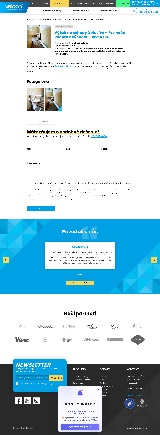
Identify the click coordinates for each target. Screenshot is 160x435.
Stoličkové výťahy (44, 19)
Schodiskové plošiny (82, 379)
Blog (100, 3)
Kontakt (110, 3)
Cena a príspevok (60, 3)
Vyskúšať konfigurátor (80, 427)
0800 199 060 (99, 136)
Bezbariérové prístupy (51, 10)
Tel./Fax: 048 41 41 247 (136, 388)
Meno (30, 149)
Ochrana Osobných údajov (24, 428)
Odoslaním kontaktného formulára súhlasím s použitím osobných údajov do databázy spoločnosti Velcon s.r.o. (82, 183)
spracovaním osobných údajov (42, 383)
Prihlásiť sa (56, 377)
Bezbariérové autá (109, 10)
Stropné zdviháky (81, 10)
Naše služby (76, 3)
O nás (33, 3)
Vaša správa (33, 163)
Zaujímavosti (105, 392)
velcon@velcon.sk (135, 395)
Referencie (90, 3)
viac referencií (80, 283)
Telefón (104, 149)
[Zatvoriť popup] (99, 389)
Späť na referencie (41, 121)
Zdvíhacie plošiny (80, 376)
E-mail (67, 149)
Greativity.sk (142, 428)
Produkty (43, 3)
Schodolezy (78, 383)
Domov (103, 376)
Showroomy (124, 3)
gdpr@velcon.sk (39, 199)
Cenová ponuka (107, 386)
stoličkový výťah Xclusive (65, 66)
